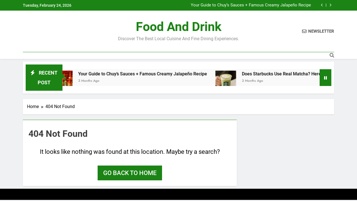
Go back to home (129, 172)
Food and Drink (178, 26)
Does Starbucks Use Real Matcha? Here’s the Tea (293, 73)
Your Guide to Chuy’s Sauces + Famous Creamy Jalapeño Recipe (251, 5)
